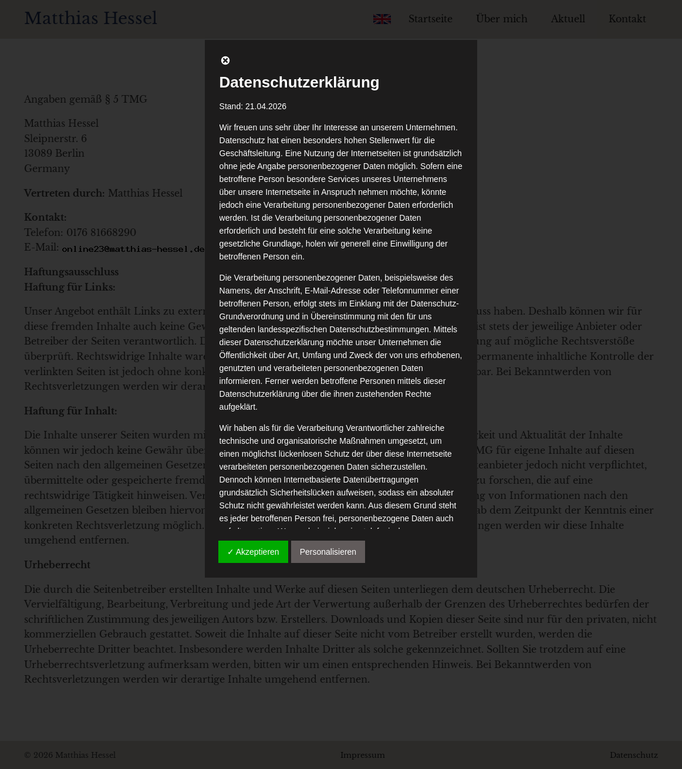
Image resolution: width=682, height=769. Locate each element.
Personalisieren (328, 551)
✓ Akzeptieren (253, 551)
